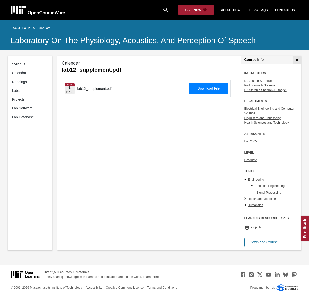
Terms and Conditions (162, 287)
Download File (208, 88)
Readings (19, 82)
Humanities (255, 205)
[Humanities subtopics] (246, 205)
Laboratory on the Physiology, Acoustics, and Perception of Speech (133, 40)
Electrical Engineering (270, 186)
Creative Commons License (125, 287)
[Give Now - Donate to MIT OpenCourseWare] (196, 10)
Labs (16, 91)
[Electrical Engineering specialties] (253, 186)
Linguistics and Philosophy (262, 118)
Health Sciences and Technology (266, 122)
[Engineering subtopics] (246, 179)
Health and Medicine (262, 199)
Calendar (19, 73)
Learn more (151, 277)
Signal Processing (269, 192)
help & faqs (257, 10)
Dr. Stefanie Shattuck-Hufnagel (265, 90)
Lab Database (23, 117)
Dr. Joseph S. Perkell (258, 81)
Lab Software (22, 108)
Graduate (250, 160)
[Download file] (70, 88)
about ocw (230, 10)
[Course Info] (297, 60)
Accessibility (94, 287)
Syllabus (18, 64)
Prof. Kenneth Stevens (259, 85)
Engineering (256, 179)
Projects (18, 99)
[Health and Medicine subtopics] (246, 199)
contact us (285, 10)
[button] (263, 242)
